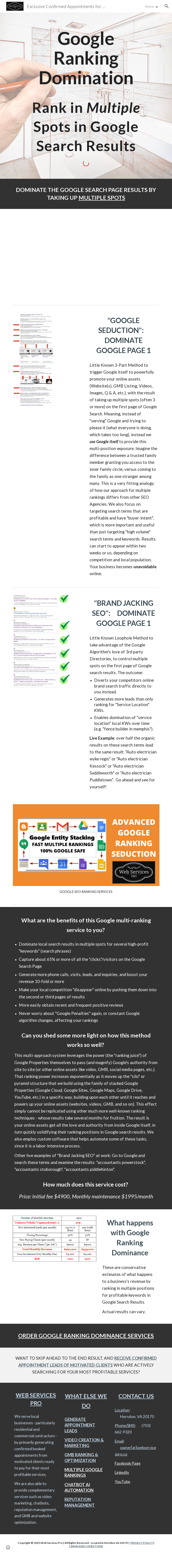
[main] (86, 92)
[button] (166, 6)
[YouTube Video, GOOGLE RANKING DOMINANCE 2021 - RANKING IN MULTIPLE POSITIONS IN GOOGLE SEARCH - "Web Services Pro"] (86, 256)
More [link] (149, 6)
